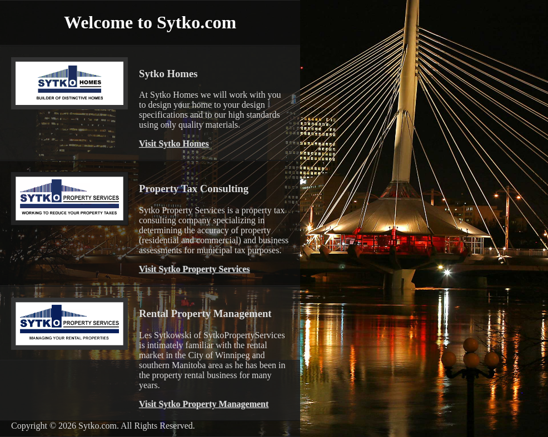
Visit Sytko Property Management (203, 404)
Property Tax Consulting (193, 188)
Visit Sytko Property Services (194, 269)
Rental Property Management (205, 313)
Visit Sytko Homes (174, 143)
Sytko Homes (168, 73)
